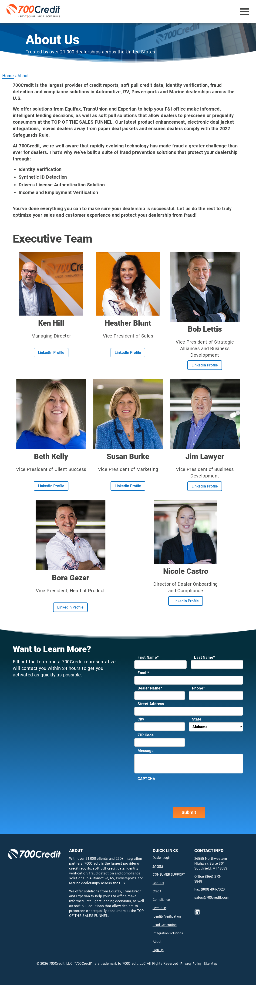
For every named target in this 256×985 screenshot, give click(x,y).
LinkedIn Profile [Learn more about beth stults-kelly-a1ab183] (51, 486)
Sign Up (158, 950)
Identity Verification (167, 916)
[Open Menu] (244, 11)
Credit (157, 891)
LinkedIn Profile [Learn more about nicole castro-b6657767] (185, 601)
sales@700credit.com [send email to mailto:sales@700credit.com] (211, 897)
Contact (158, 883)
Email (143, 673)
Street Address (151, 704)
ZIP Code (146, 735)
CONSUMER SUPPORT (169, 874)
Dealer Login (162, 858)
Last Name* (204, 657)
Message (146, 750)
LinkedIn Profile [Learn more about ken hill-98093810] (51, 352)
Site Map (210, 963)
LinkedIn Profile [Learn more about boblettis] (205, 365)
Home (8, 75)
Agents (158, 866)
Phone (198, 688)
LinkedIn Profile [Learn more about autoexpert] (205, 486)
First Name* (148, 657)
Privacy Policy (191, 963)
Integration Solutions (168, 933)
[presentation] (169, 791)
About (157, 941)
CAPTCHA (146, 778)
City (141, 719)
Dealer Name (150, 688)
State (196, 719)
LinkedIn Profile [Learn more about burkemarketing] (128, 486)
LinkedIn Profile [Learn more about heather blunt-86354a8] (128, 352)
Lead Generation (165, 925)
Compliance (161, 899)
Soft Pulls (159, 908)
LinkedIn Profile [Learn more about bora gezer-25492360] (70, 607)
